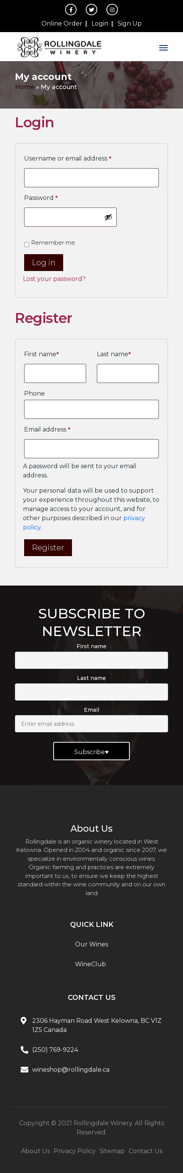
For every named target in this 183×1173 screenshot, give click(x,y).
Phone (34, 393)
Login (100, 23)
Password (41, 198)
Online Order (61, 23)
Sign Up (130, 23)
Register (48, 547)
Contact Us (145, 1151)
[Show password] (108, 217)
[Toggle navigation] (163, 46)
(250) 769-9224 (55, 1049)
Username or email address (67, 158)
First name (41, 354)
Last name (114, 354)
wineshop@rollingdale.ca (70, 1069)
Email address (47, 429)
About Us (35, 1151)
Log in (44, 262)
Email (91, 709)
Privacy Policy (75, 1151)
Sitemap (112, 1151)
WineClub (90, 964)
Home (24, 87)
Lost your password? (54, 278)
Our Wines (91, 944)
